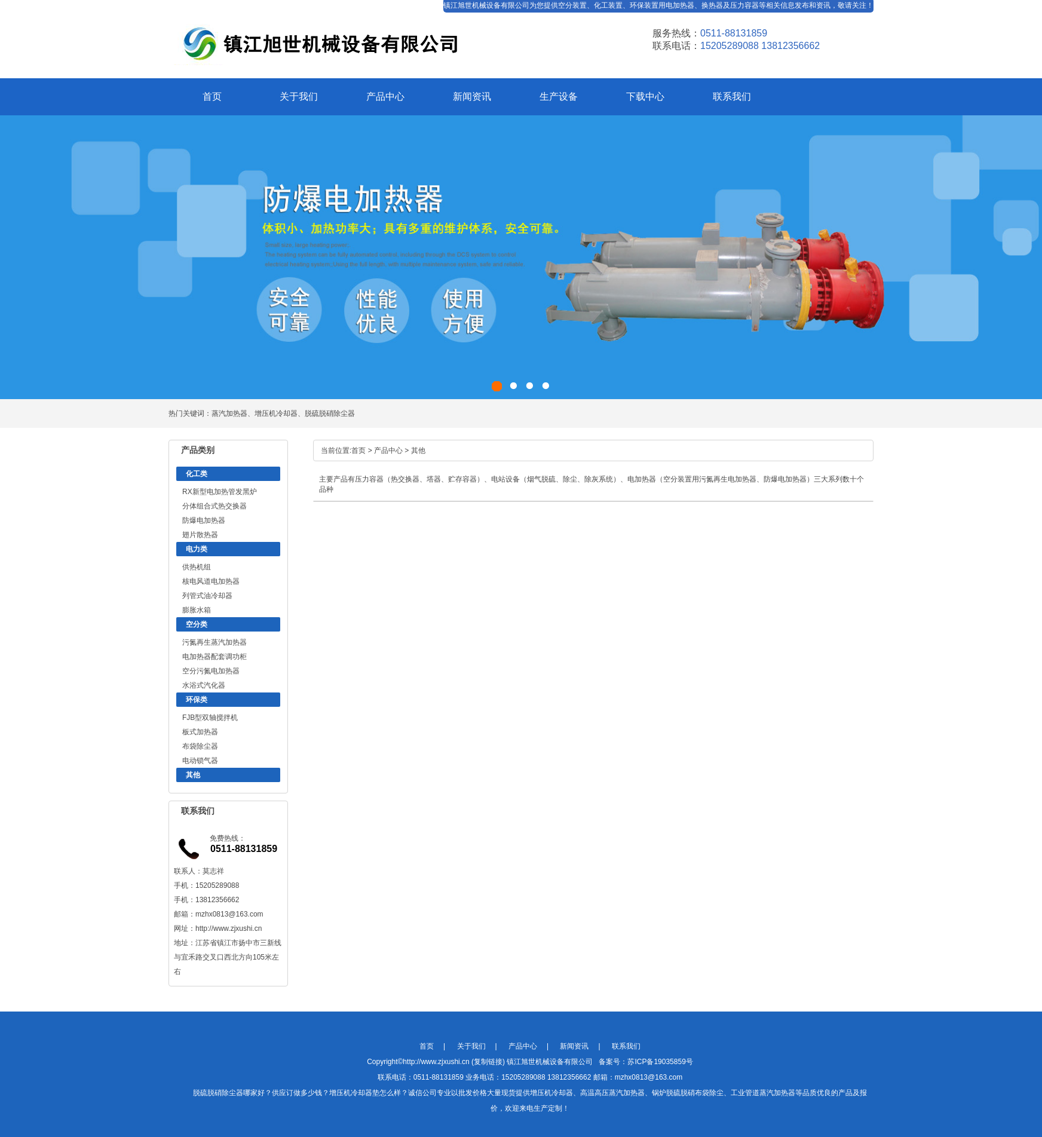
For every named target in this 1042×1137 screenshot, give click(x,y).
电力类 (196, 549)
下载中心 (645, 96)
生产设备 (559, 96)
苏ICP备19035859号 (659, 1062)
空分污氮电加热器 (211, 671)
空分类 (196, 624)
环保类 (196, 699)
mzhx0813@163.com (229, 914)
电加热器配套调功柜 (214, 656)
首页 (212, 96)
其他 (193, 775)
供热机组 (196, 567)
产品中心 (385, 96)
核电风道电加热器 (211, 581)
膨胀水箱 (196, 610)
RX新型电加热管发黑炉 (219, 492)
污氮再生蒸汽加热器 (214, 642)
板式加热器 (200, 732)
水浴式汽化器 (203, 685)
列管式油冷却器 (207, 596)
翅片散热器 (200, 535)
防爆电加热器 (203, 520)
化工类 (196, 474)
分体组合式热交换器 (214, 506)
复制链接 (488, 1062)
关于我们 (299, 96)
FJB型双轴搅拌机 (210, 717)
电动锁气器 (200, 760)
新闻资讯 (472, 96)
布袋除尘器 (200, 746)
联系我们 (732, 96)
